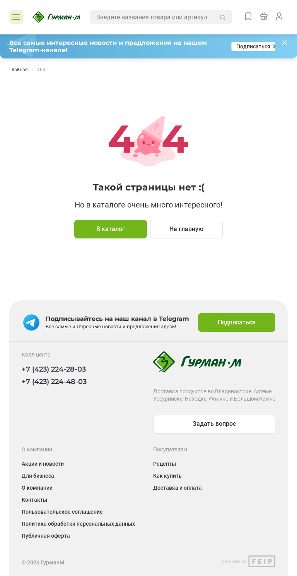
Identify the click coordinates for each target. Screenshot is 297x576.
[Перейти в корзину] (264, 17)
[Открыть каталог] (16, 17)
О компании (37, 488)
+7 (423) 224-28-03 (54, 369)
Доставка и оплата (177, 488)
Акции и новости (43, 464)
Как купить (167, 476)
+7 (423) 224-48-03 (54, 381)
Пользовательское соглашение (62, 512)
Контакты (34, 500)
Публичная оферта (46, 536)
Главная (18, 69)
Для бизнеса (38, 476)
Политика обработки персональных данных (78, 524)
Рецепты (164, 464)
